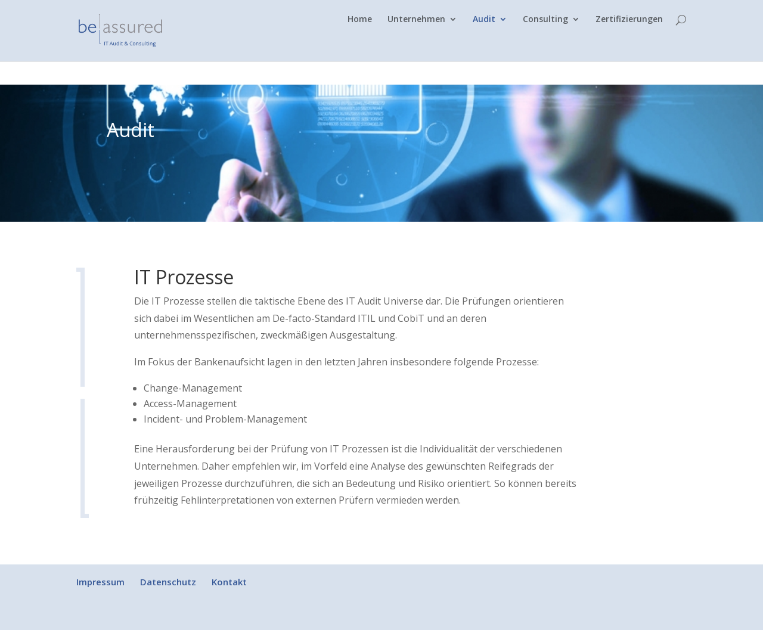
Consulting (545, 43)
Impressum (100, 582)
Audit (484, 43)
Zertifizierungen (629, 43)
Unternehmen (416, 43)
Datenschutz (168, 582)
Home (360, 43)
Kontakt (229, 582)
